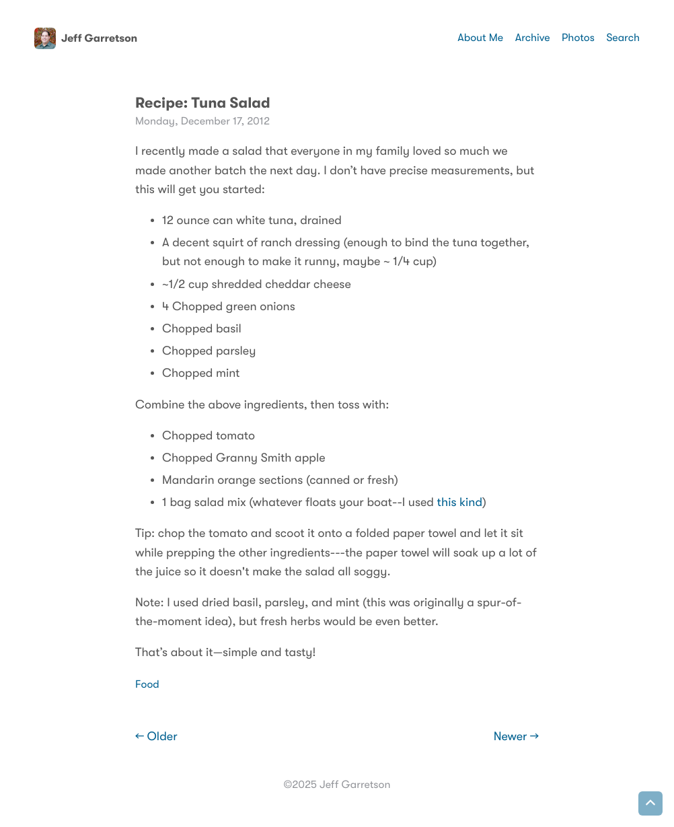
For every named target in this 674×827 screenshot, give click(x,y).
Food (147, 684)
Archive (532, 38)
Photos (578, 38)
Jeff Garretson (85, 38)
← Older (156, 737)
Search (623, 38)
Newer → (516, 737)
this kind (460, 502)
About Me (480, 38)
